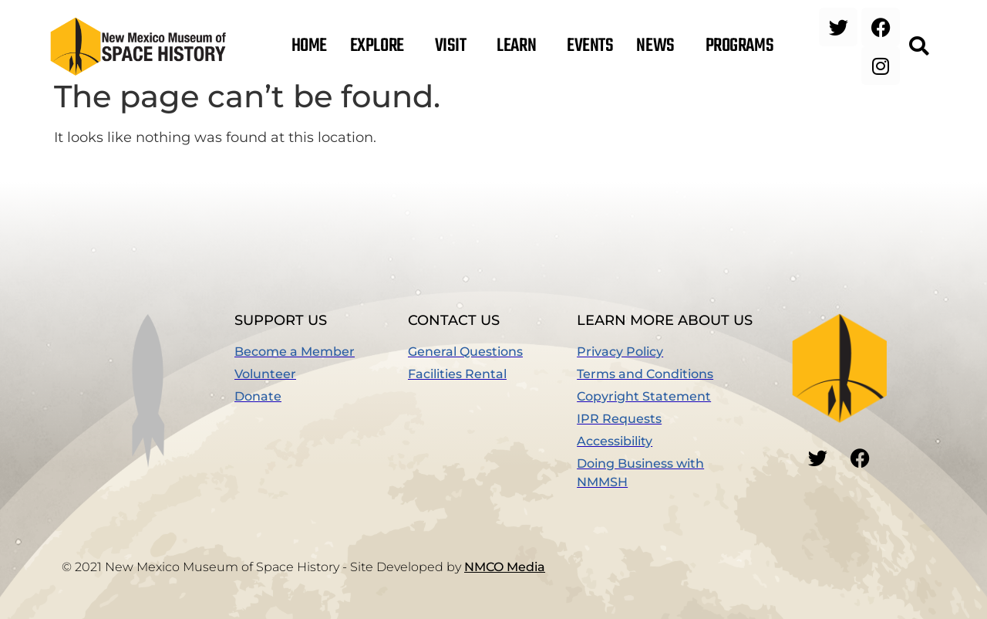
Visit (454, 46)
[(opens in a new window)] (321, 396)
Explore (381, 46)
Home (309, 46)
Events (590, 46)
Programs (743, 46)
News (659, 46)
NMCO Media (504, 567)
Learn (520, 46)
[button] (918, 46)
